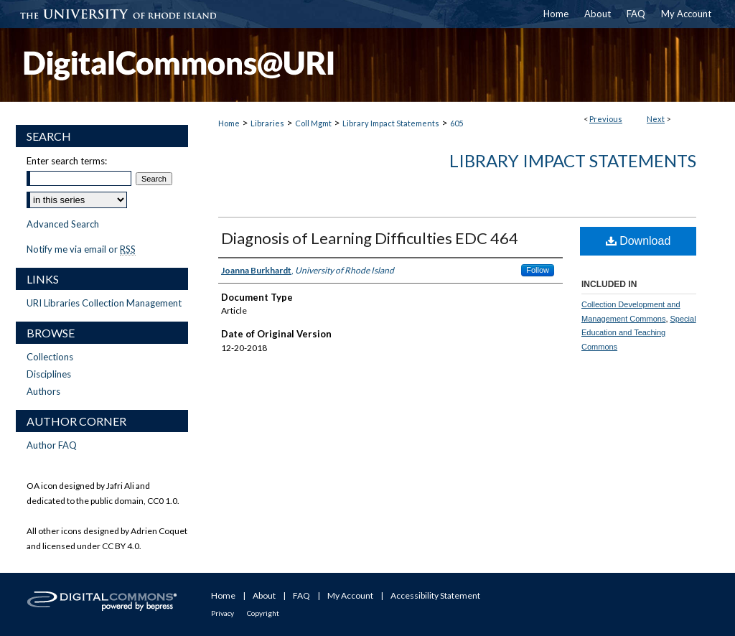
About (264, 595)
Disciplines (49, 374)
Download (638, 241)
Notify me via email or (81, 249)
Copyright (263, 613)
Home (229, 123)
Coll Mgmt (313, 123)
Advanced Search (63, 224)
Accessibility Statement (435, 595)
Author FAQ (52, 445)
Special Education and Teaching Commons (638, 333)
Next (656, 118)
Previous (605, 118)
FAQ (301, 595)
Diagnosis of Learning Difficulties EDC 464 (369, 238)
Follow (537, 270)
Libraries (267, 123)
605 (456, 123)
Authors (43, 391)
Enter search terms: (67, 161)
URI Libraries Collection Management (104, 303)
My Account (350, 595)
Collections (50, 357)
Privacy (222, 613)
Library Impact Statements (390, 123)
